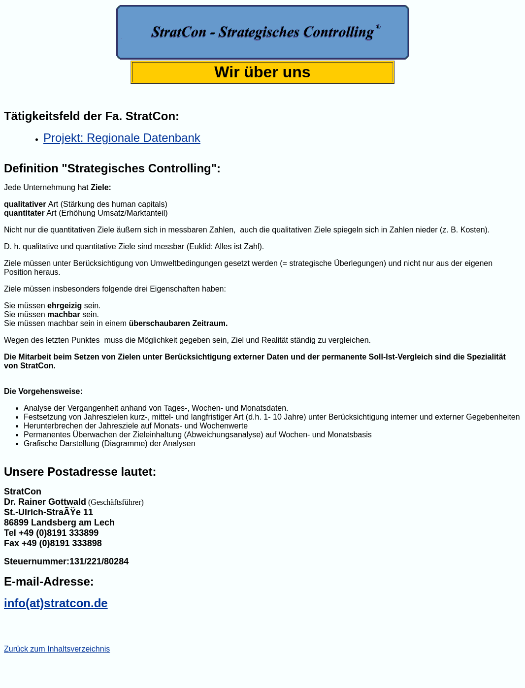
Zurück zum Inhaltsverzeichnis (57, 649)
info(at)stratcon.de (56, 603)
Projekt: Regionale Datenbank (121, 137)
